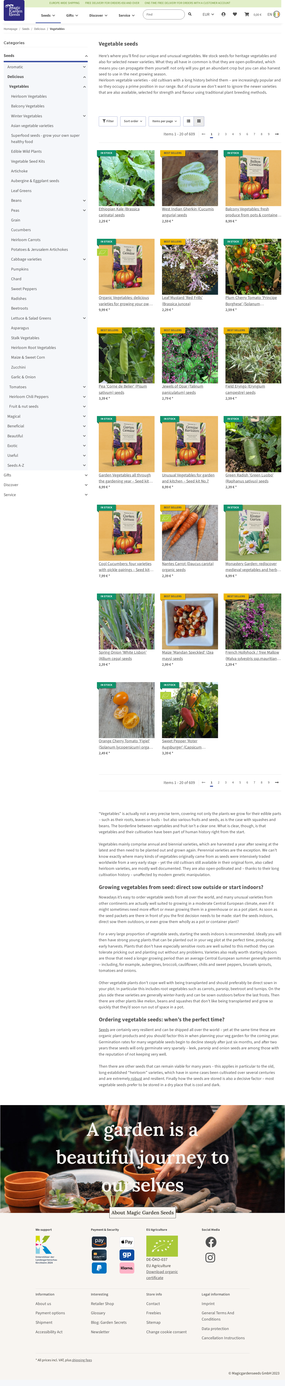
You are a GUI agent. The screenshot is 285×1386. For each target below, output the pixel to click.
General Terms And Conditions (218, 1316)
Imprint (208, 1304)
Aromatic (15, 67)
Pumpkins (19, 269)
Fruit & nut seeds (23, 406)
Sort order (131, 121)
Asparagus (20, 328)
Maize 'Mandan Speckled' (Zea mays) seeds (187, 655)
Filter (108, 121)
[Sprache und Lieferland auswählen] (273, 14)
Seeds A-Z (15, 465)
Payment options (50, 1313)
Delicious (15, 77)
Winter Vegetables (26, 116)
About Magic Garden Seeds (142, 1212)
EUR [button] (206, 14)
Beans (16, 200)
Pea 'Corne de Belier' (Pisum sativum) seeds (123, 389)
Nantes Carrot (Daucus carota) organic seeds (188, 567)
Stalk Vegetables (25, 338)
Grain (15, 220)
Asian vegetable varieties (32, 126)
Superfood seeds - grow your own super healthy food (45, 138)
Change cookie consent (166, 1332)
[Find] (164, 14)
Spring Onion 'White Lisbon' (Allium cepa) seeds (123, 655)
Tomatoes (17, 387)
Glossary (98, 1313)
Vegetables (19, 86)
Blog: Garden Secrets (108, 1322)
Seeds (104, 1030)
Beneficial (15, 426)
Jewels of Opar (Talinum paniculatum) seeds (182, 389)
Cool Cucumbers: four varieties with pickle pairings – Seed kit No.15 (125, 567)
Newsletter (100, 1332)
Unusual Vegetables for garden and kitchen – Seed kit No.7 (188, 478)
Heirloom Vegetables (29, 96)
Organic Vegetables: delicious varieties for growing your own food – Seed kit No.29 (125, 301)
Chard (16, 279)
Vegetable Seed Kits (28, 161)
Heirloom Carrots (25, 240)
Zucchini (18, 367)
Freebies (153, 1313)
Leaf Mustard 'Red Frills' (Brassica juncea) (182, 301)
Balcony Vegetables (27, 106)
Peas (15, 210)
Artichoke (19, 171)
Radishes (18, 298)
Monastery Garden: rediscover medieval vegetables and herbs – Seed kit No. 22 (252, 567)
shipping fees (82, 1360)
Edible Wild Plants (26, 151)
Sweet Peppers (24, 289)
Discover (11, 485)
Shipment (44, 1322)
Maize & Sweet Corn (28, 357)
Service (10, 495)
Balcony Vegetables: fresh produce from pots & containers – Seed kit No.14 (252, 212)
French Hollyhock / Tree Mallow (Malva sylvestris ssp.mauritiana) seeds (252, 655)
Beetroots (19, 308)
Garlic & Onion (23, 377)
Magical (13, 416)
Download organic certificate (162, 1275)
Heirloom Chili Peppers (28, 397)
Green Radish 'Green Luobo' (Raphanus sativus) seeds (249, 478)
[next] (276, 134)
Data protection (215, 1329)
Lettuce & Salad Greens (31, 318)
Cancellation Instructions (223, 1338)
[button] (223, 14)
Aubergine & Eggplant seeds (35, 181)
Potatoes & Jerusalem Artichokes (39, 249)
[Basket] (253, 14)
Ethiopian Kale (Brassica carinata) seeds (119, 212)
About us (43, 1304)
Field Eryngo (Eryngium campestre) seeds (245, 389)
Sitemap (153, 1322)
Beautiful (15, 436)
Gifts (7, 475)
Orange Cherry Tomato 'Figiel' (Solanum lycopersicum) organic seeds (126, 744)
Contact (153, 1304)
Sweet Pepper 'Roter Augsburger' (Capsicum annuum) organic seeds (182, 744)
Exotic (12, 446)
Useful (12, 455)
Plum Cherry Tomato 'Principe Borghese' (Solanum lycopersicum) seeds (251, 301)
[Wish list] (235, 14)
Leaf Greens (21, 191)
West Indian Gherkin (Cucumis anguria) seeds (188, 212)
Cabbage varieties (26, 259)
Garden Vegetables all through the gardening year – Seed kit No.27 (125, 478)
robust (136, 1078)
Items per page (162, 121)
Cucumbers (21, 230)
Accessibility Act (49, 1332)
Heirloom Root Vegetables (33, 348)
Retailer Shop (102, 1304)
